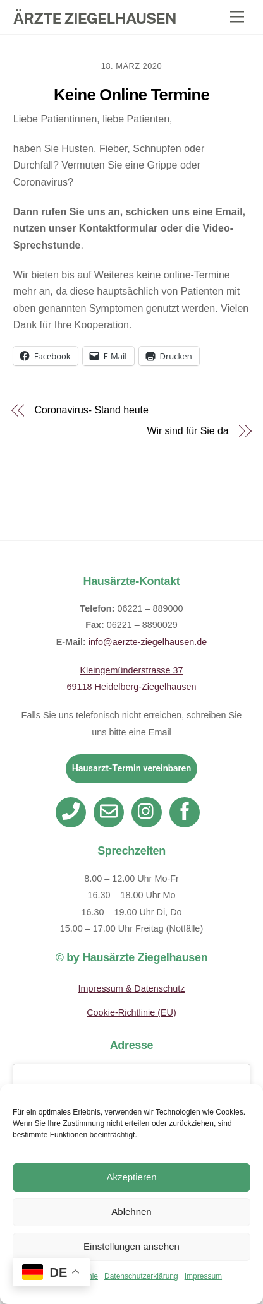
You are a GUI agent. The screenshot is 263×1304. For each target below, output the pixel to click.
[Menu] (237, 17)
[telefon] (73, 812)
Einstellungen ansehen (131, 1246)
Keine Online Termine (131, 95)
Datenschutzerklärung (141, 1276)
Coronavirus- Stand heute (91, 410)
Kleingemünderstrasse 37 (131, 670)
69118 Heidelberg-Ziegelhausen (132, 687)
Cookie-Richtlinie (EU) (131, 1012)
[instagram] (149, 812)
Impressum (203, 1276)
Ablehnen (131, 1211)
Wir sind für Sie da (187, 431)
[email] (111, 812)
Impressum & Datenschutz (131, 988)
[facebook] (186, 812)
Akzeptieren (131, 1176)
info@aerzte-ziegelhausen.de (148, 642)
